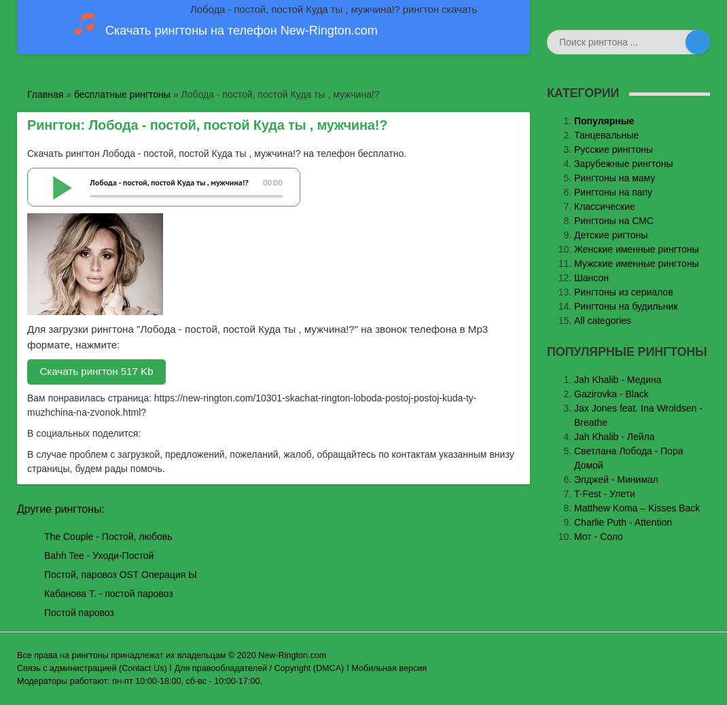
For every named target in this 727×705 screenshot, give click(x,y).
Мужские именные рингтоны (636, 263)
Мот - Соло (598, 536)
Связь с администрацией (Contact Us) (92, 668)
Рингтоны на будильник (626, 306)
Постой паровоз (79, 612)
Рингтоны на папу (613, 192)
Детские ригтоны (611, 235)
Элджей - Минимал (616, 479)
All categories (602, 320)
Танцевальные (606, 135)
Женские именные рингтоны (636, 249)
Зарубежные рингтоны (623, 163)
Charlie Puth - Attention (623, 522)
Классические (604, 206)
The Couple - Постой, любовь (108, 536)
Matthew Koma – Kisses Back (637, 508)
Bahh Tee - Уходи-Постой (99, 555)
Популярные (604, 120)
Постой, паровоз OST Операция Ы (120, 574)
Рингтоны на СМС (614, 220)
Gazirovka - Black (611, 393)
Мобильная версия (389, 668)
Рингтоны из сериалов (623, 292)
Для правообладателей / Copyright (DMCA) (259, 668)
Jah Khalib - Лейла (614, 436)
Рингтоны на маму (614, 178)
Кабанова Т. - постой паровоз (108, 593)
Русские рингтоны (613, 149)
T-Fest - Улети (604, 493)
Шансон (591, 277)
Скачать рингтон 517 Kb (96, 371)
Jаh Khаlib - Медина (618, 379)
